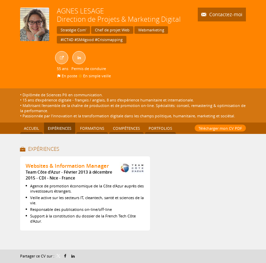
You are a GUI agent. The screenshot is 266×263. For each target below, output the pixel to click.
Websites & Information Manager (67, 165)
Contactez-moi (225, 14)
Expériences (43, 148)
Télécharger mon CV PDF (220, 128)
